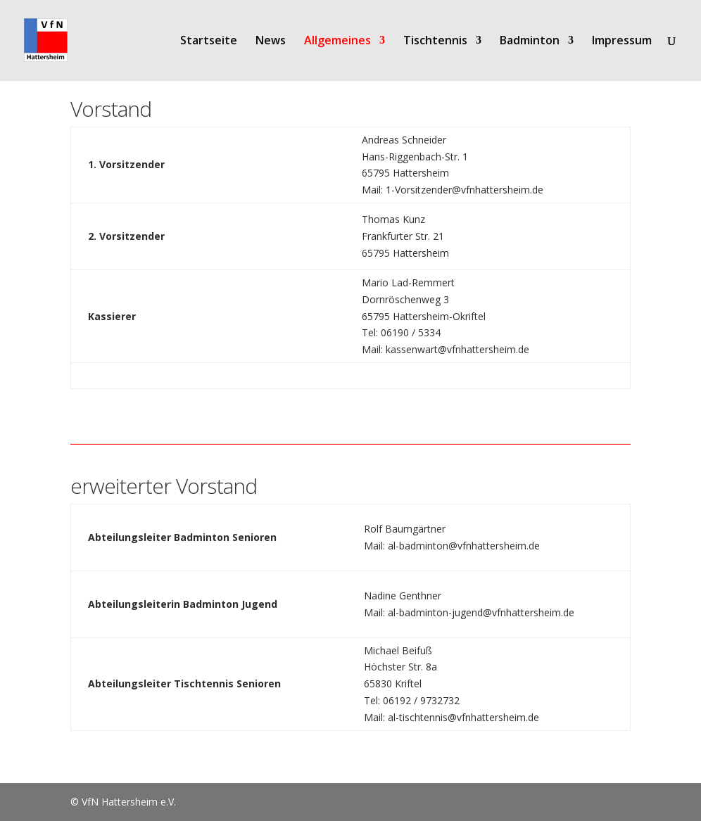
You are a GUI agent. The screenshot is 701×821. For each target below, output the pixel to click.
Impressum (622, 41)
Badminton (530, 41)
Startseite (208, 41)
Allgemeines (337, 41)
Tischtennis (435, 41)
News (270, 41)
